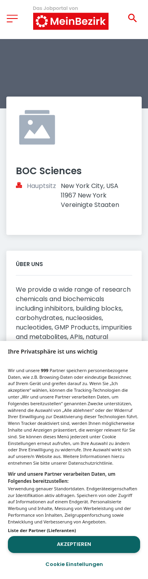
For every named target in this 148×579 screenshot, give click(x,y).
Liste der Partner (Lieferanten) (42, 530)
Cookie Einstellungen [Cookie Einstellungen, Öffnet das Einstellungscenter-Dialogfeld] (74, 564)
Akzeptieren (74, 544)
